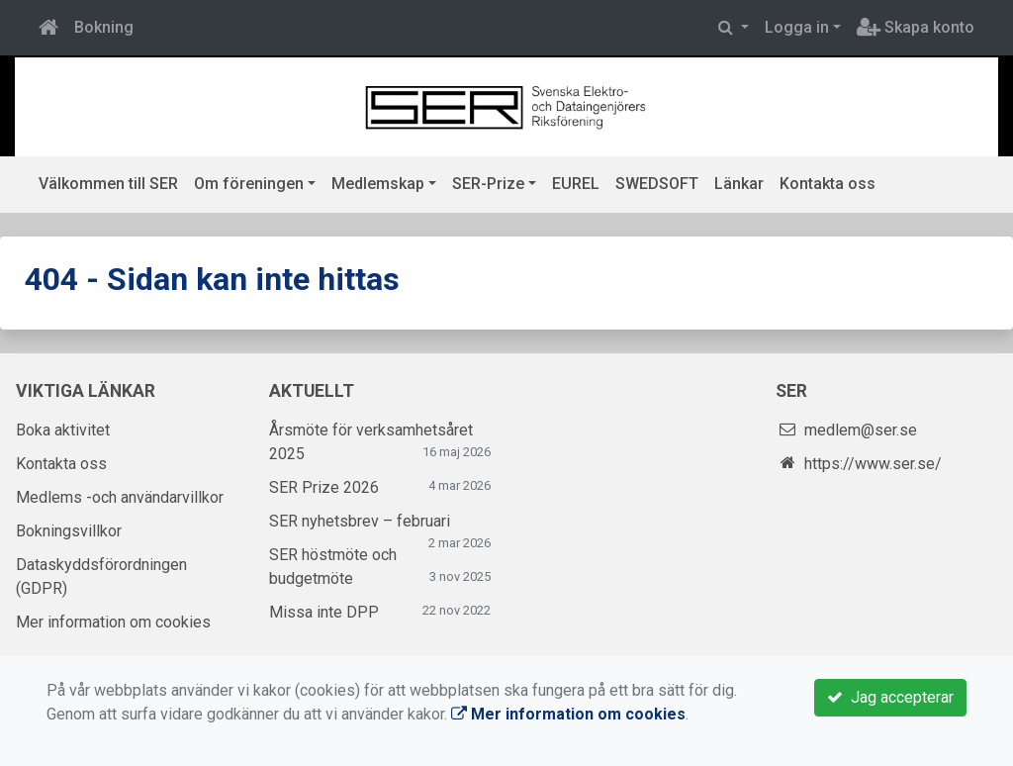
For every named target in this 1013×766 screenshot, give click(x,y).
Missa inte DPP (324, 612)
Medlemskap (377, 183)
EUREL (575, 183)
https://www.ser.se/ (873, 463)
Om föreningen (249, 183)
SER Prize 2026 (324, 487)
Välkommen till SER (108, 183)
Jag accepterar (890, 697)
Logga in (797, 27)
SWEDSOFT (656, 183)
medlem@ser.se (860, 430)
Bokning (104, 27)
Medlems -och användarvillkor (120, 497)
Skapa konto (915, 27)
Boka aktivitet (63, 430)
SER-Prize (488, 183)
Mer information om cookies (113, 622)
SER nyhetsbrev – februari (359, 521)
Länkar (739, 183)
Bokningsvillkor (69, 531)
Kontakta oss (827, 183)
